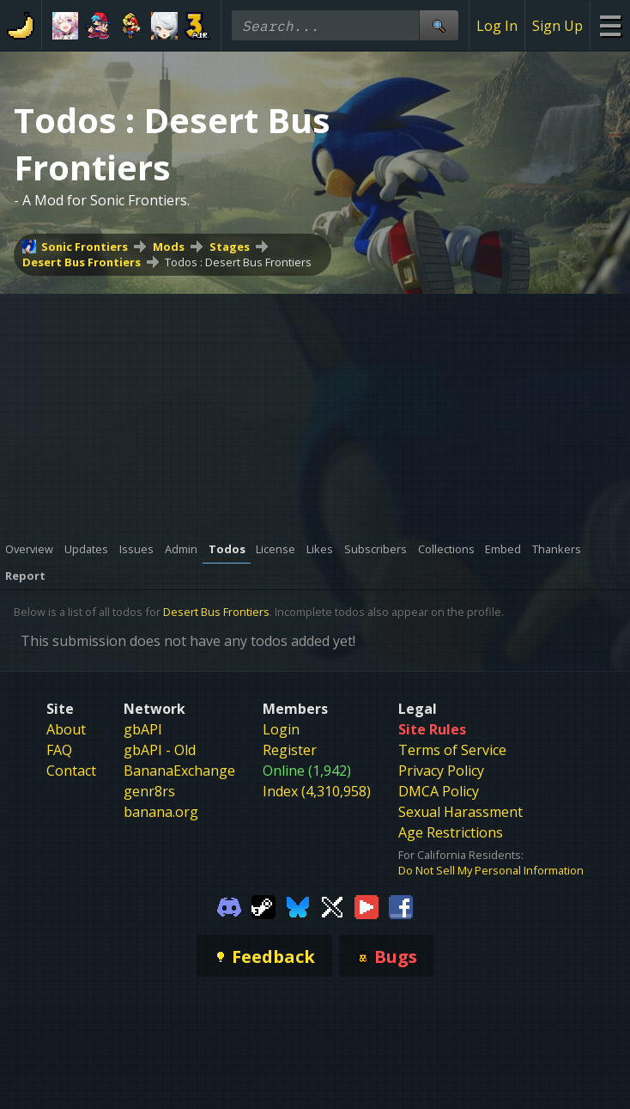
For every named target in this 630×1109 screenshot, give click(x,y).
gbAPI (143, 729)
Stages (229, 246)
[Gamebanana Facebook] (401, 905)
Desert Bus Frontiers (81, 262)
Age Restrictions (450, 832)
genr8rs (149, 791)
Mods (169, 246)
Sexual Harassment (460, 811)
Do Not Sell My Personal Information (491, 870)
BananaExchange (179, 770)
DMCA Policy (438, 791)
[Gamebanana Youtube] (366, 905)
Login (281, 729)
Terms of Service (452, 749)
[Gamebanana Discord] (229, 905)
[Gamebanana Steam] (263, 905)
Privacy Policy (441, 770)
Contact (71, 770)
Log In (497, 25)
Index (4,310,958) (317, 791)
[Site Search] (438, 25)
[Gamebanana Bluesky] (298, 905)
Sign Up (557, 25)
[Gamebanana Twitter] (332, 905)
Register (290, 749)
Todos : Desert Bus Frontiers (238, 262)
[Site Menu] (610, 25)
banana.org (161, 811)
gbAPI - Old (160, 749)
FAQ (59, 749)
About (66, 729)
